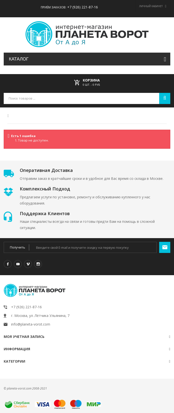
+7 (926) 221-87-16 (82, 7)
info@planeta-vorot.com (30, 324)
